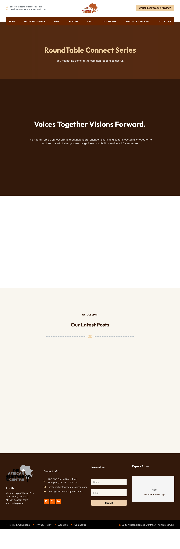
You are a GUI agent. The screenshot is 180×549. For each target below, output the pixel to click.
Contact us (164, 21)
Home (12, 21)
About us (73, 21)
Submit (109, 522)
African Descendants (137, 21)
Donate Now (110, 21)
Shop (56, 21)
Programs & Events (34, 21)
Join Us (90, 21)
